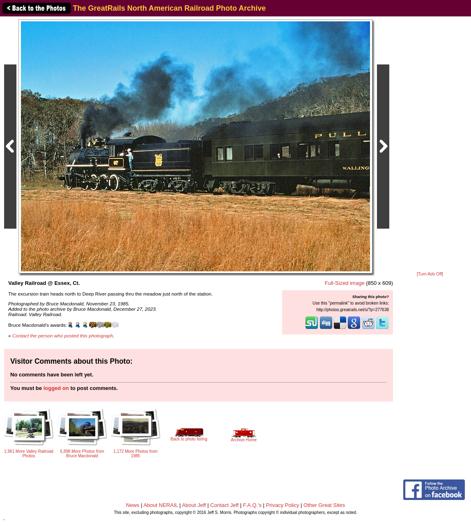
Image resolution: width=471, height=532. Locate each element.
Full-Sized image (345, 283)
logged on (56, 388)
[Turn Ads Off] (430, 274)
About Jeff (194, 505)
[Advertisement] (430, 144)
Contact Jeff (224, 505)
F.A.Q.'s (252, 505)
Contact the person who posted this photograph (62, 335)
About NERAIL (160, 505)
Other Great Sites (324, 505)
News (133, 505)
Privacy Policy (282, 505)
